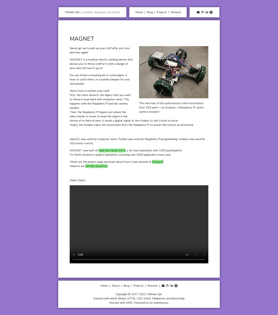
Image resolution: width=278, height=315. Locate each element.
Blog (150, 12)
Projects (162, 12)
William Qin (72, 12)
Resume (176, 12)
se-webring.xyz (159, 303)
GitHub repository (96, 166)
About (139, 12)
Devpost (157, 162)
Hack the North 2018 (112, 150)
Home (104, 286)
